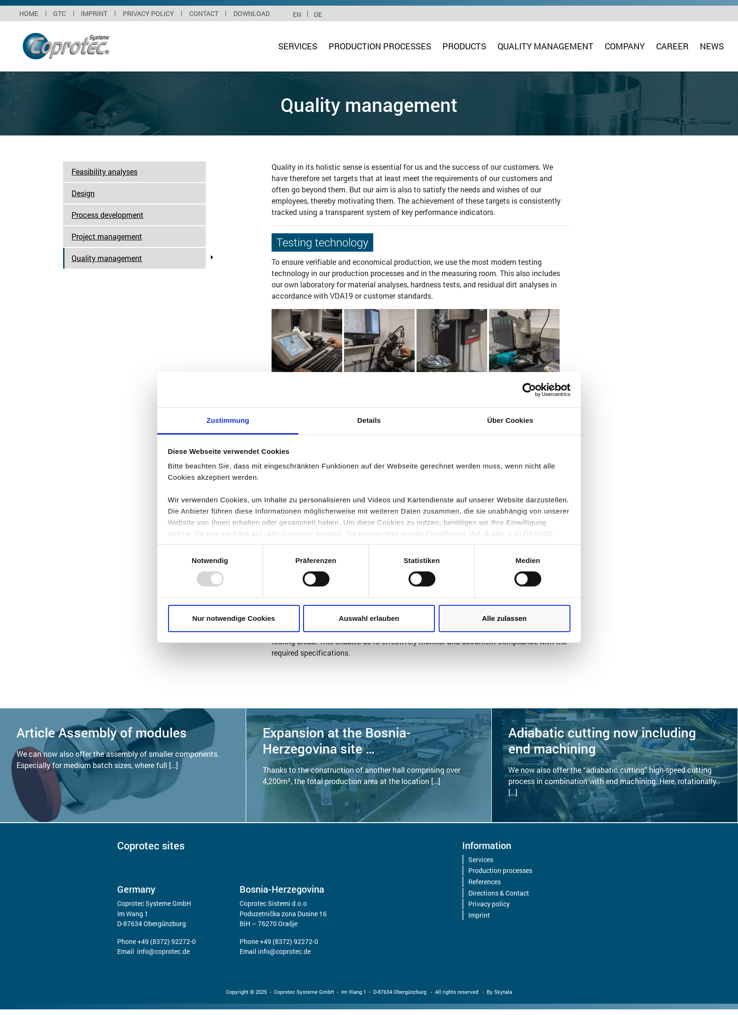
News (712, 46)
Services (297, 46)
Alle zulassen (504, 618)
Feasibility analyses (104, 171)
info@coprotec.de (163, 951)
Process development (108, 215)
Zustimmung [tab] (228, 420)
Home (28, 13)
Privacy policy (148, 13)
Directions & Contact (498, 892)
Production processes (380, 46)
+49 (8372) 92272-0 (166, 941)
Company (625, 46)
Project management (107, 236)
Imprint (94, 13)
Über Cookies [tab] (510, 420)
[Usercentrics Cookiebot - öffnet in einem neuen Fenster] (529, 389)
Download (251, 13)
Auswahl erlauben (369, 618)
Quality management (545, 46)
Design (83, 193)
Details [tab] (369, 420)
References (484, 881)
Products (464, 46)
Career (672, 46)
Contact (203, 13)
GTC (59, 13)
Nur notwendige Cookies (234, 618)
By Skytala (499, 991)
